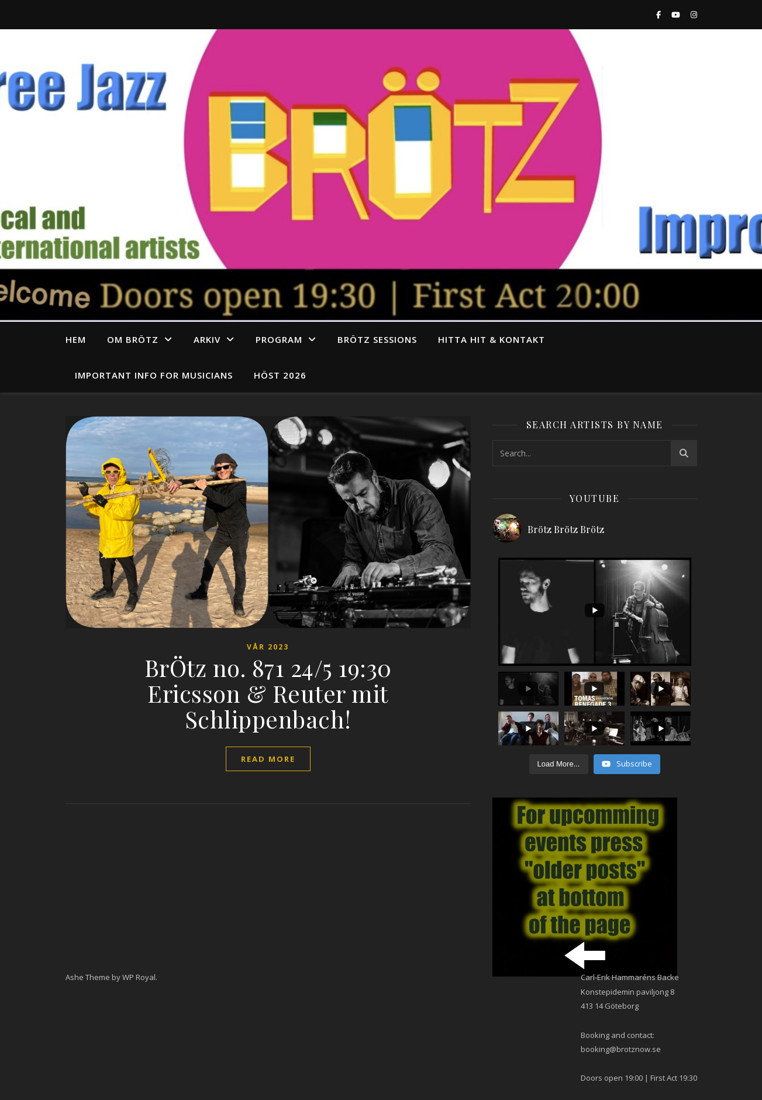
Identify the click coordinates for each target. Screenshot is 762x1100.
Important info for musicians (154, 375)
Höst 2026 (280, 375)
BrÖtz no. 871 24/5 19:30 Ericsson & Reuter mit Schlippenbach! (268, 693)
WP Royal (139, 977)
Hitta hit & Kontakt (491, 339)
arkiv (207, 339)
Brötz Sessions (377, 339)
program (279, 339)
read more (268, 759)
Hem (75, 339)
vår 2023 (268, 647)
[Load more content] (558, 764)
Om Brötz (132, 339)
